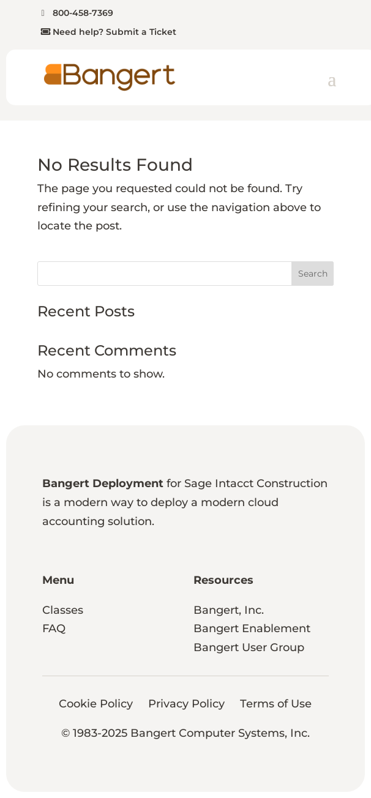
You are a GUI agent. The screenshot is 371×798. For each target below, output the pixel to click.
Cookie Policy (96, 703)
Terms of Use (276, 703)
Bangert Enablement (251, 628)
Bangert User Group (248, 647)
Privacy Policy (186, 703)
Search (313, 273)
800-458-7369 (83, 12)
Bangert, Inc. (228, 610)
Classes (62, 610)
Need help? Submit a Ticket (114, 31)
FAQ (54, 628)
